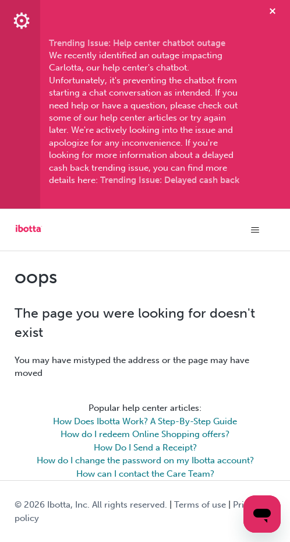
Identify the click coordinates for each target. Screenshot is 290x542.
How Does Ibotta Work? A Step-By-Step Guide (145, 421)
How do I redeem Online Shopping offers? (145, 434)
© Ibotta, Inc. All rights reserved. (91, 504)
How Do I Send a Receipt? (145, 447)
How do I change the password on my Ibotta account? (145, 460)
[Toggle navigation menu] (254, 230)
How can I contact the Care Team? (145, 474)
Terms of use (200, 504)
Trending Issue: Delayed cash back (169, 180)
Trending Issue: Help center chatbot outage (137, 43)
